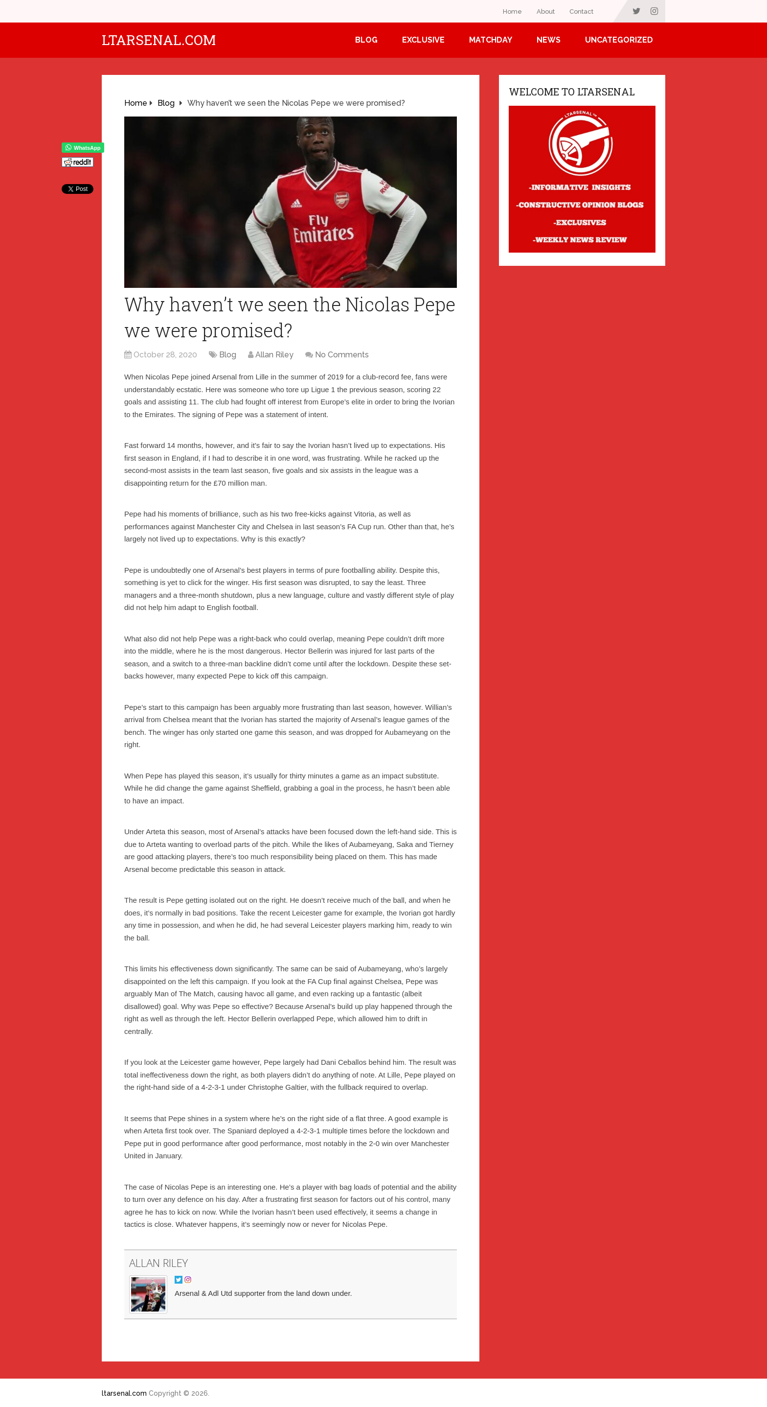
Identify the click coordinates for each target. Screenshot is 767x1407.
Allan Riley (274, 354)
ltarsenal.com (159, 40)
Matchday (490, 40)
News (549, 40)
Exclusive (423, 40)
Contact (581, 11)
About (546, 11)
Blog (366, 40)
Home (512, 11)
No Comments (342, 354)
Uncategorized (619, 40)
